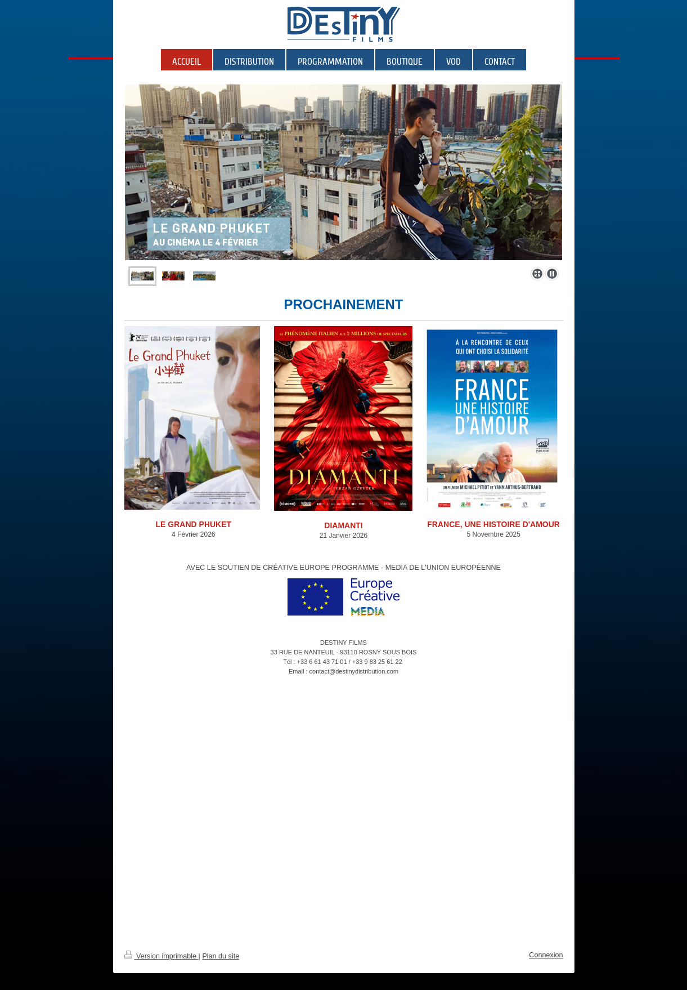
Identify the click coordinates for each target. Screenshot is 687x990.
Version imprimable (161, 956)
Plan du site (220, 956)
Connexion (546, 955)
